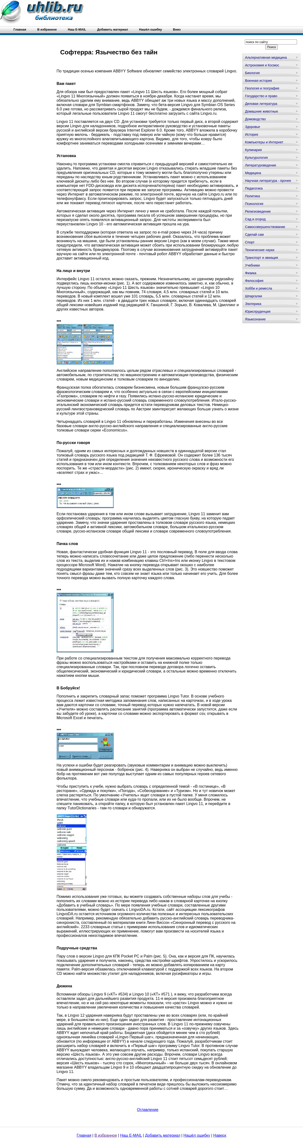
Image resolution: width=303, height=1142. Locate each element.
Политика (252, 196)
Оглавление (147, 1110)
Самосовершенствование (265, 227)
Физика (250, 273)
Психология (254, 204)
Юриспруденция (258, 311)
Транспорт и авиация (261, 258)
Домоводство (255, 119)
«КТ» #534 (117, 994)
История (251, 134)
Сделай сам (254, 234)
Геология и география (262, 88)
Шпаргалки (253, 296)
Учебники (252, 265)
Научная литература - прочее (268, 181)
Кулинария (253, 150)
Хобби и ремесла (258, 288)
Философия (254, 281)
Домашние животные (261, 111)
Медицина (253, 173)
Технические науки (259, 250)
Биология (252, 73)
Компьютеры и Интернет (264, 142)
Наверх (219, 1135)
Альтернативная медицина (266, 57)
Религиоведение (258, 211)
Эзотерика (253, 304)
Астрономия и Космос (262, 65)
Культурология (256, 157)
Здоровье (252, 127)
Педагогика (254, 188)
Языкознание (255, 319)
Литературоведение (260, 165)
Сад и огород (255, 219)
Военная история (258, 80)
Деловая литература (261, 104)
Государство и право (261, 96)
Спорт (249, 242)
